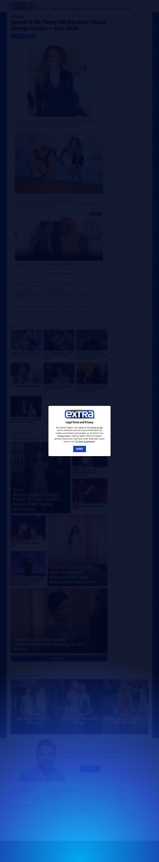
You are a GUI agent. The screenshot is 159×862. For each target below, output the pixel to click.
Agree (79, 448)
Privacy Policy (64, 435)
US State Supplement (85, 441)
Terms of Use (97, 427)
